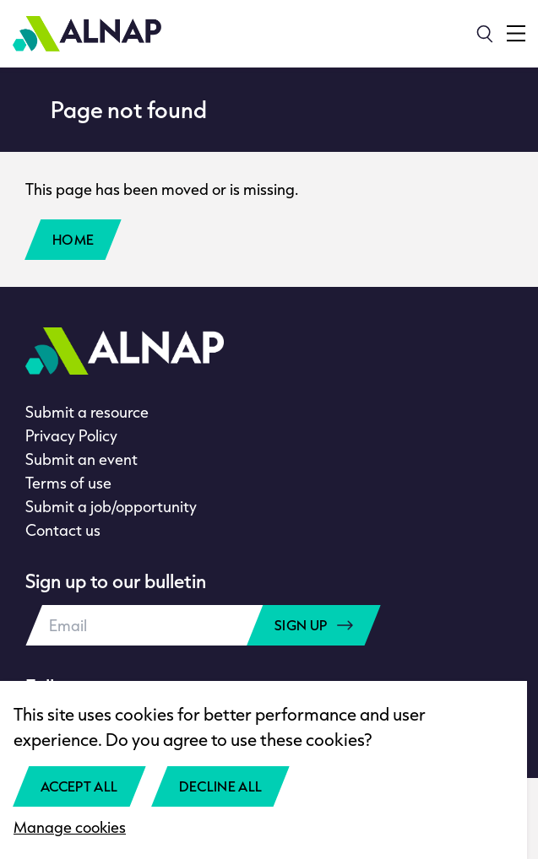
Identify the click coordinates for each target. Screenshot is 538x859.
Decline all (221, 786)
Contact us (63, 530)
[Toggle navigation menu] (516, 34)
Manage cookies (70, 827)
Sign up (313, 625)
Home (73, 239)
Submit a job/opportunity (111, 506)
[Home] (87, 34)
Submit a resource (87, 412)
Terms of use (68, 483)
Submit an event (81, 459)
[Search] (484, 34)
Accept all (79, 786)
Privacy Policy (71, 435)
